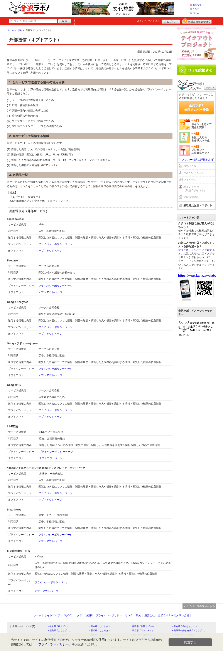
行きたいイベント (193, 172)
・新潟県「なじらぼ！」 (101, 630)
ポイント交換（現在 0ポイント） (194, 188)
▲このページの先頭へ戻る (199, 606)
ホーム (196, 13)
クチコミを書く (196, 69)
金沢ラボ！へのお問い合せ (173, 615)
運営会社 (149, 615)
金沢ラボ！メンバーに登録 (193, 249)
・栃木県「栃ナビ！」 (58, 626)
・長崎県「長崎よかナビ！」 (185, 626)
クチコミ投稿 (85, 615)
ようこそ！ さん (148, 21)
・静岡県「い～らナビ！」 (184, 634)
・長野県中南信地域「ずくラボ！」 (188, 630)
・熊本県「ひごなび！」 (101, 626)
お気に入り (189, 165)
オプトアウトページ (50, 250)
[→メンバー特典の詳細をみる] (196, 159)
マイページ (189, 179)
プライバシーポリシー (109, 615)
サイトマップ (52, 615)
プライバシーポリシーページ (56, 244)
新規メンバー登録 (197, 21)
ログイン (171, 21)
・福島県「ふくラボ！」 (59, 630)
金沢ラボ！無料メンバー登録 (196, 107)
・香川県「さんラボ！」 (101, 634)
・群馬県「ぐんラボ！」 (59, 634)
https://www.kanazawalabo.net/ (200, 275)
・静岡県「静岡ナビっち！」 (144, 626)
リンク (129, 615)
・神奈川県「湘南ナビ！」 (143, 634)
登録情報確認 (191, 197)
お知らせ (197, 4)
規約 (138, 615)
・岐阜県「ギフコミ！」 (142, 630)
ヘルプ (196, 9)
